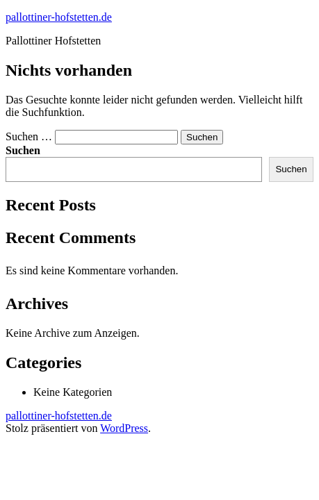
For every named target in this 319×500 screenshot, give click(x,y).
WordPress (124, 428)
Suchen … (29, 136)
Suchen (23, 150)
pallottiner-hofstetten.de (59, 17)
